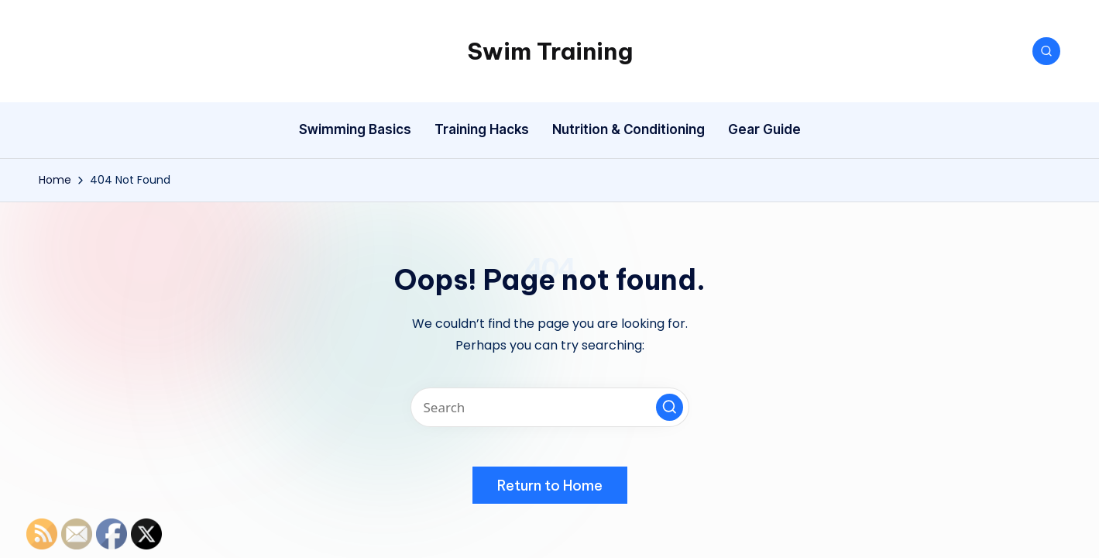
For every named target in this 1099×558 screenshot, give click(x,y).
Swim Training (550, 51)
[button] (669, 407)
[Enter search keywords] (549, 407)
